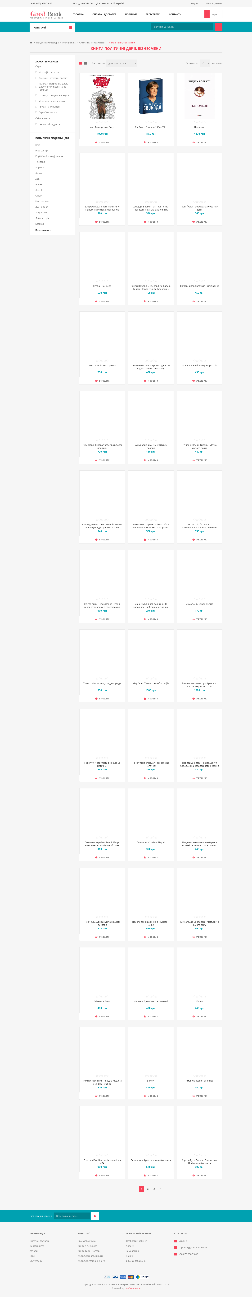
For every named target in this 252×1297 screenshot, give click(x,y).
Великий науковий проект (53, 78)
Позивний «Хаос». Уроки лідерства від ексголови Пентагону (151, 367)
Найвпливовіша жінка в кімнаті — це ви (151, 923)
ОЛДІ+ (38, 195)
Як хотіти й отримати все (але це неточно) (102, 764)
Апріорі (39, 167)
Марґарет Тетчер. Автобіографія (151, 683)
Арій (37, 178)
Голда (199, 1001)
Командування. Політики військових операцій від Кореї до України (102, 526)
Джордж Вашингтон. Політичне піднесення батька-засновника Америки (102, 209)
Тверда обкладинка (49, 124)
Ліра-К (39, 190)
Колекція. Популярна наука (54, 95)
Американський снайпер (199, 1080)
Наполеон (199, 127)
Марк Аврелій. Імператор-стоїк (199, 365)
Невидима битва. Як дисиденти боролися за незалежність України (199, 764)
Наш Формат (42, 201)
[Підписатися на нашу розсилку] (72, 1216)
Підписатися (95, 1216)
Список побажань (135, 1260)
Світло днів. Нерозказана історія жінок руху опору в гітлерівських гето (102, 607)
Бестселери (153, 14)
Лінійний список (85, 63)
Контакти (175, 14)
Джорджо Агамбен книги (91, 1260)
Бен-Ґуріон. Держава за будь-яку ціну (199, 208)
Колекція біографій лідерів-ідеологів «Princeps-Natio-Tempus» (54, 86)
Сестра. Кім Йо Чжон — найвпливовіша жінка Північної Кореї (199, 527)
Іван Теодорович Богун (102, 127)
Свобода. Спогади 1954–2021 (151, 127)
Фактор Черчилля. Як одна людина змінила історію (102, 1082)
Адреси (130, 1245)
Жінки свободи (102, 1001)
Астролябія (41, 212)
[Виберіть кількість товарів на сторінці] (205, 63)
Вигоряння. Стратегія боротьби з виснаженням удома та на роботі (150, 526)
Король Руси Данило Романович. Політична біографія (199, 1162)
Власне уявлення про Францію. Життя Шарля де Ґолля (199, 685)
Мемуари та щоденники (52, 101)
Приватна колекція (49, 106)
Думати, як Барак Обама (199, 603)
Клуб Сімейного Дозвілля (49, 156)
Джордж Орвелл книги (90, 1255)
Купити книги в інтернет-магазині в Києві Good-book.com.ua (135, 1284)
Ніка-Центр (41, 150)
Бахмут (151, 1080)
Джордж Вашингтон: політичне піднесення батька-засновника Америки (151, 209)
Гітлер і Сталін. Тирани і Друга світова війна (200, 446)
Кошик (129, 1255)
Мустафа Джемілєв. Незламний (151, 1001)
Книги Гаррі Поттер (89, 1250)
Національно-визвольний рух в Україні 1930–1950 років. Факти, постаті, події (199, 845)
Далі (160, 1189)
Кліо (37, 144)
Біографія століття (49, 72)
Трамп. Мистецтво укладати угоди (102, 683)
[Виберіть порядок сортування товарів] (121, 63)
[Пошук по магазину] (182, 26)
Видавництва (37, 1245)
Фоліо (38, 173)
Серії (32, 1255)
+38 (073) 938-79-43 (41, 3)
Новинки (131, 14)
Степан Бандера (102, 285)
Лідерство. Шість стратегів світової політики (102, 446)
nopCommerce (132, 1288)
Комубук (39, 223)
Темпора (40, 161)
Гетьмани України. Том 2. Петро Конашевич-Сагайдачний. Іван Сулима (102, 845)
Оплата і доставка (104, 14)
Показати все (43, 230)
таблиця (80, 63)
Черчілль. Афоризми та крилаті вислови (102, 923)
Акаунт (194, 3)
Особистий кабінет (136, 1240)
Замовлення (133, 1250)
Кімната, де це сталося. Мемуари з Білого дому (199, 923)
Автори (34, 1250)
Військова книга (87, 1240)
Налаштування (214, 3)
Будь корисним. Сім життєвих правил (151, 446)
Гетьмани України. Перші (151, 842)
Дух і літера (41, 206)
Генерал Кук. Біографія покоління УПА (102, 1162)
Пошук (218, 27)
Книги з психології (88, 1245)
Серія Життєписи (48, 112)
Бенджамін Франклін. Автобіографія (151, 1160)
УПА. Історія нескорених (102, 365)
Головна (78, 14)
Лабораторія (42, 218)
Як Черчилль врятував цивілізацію (199, 285)
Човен (38, 184)
